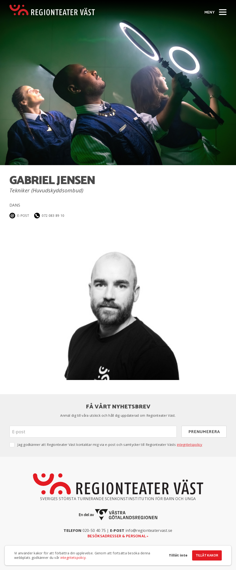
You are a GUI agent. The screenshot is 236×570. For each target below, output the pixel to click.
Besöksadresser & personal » (118, 536)
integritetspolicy (189, 444)
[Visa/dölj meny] (223, 11)
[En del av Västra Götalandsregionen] (118, 514)
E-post (23, 215)
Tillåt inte (178, 555)
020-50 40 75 (94, 530)
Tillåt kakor (207, 555)
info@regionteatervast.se (148, 530)
